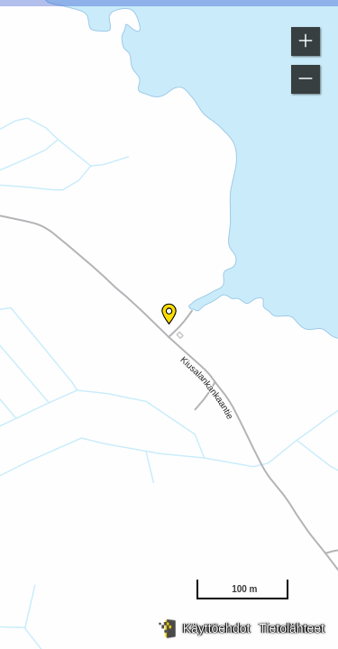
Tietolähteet (291, 628)
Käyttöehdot (217, 628)
